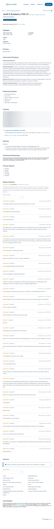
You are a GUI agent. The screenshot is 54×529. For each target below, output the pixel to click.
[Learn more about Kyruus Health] (47, 519)
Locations (26, 4)
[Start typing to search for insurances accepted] (13, 472)
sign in (39, 504)
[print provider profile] (50, 11)
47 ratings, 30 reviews (39, 14)
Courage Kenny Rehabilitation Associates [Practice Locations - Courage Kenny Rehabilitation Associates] (14, 130)
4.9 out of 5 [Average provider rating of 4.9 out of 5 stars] (14, 184)
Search (3, 11)
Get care (48, 4)
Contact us (40, 4)
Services (33, 4)
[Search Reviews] (13, 197)
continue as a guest (17, 505)
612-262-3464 (21, 24)
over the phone (21, 504)
